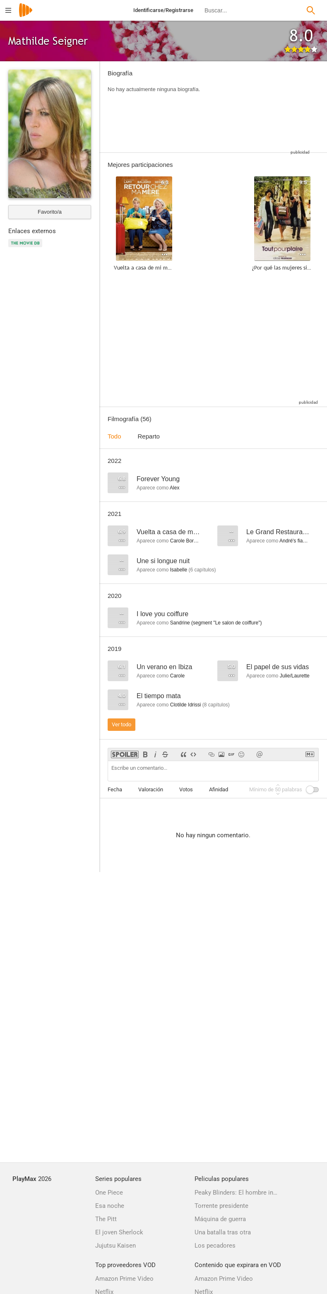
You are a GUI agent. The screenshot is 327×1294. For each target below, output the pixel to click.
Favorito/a (50, 212)
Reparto (149, 436)
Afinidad (218, 789)
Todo (114, 436)
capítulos (202, 570)
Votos (186, 789)
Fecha (115, 789)
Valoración (150, 789)
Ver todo (121, 724)
